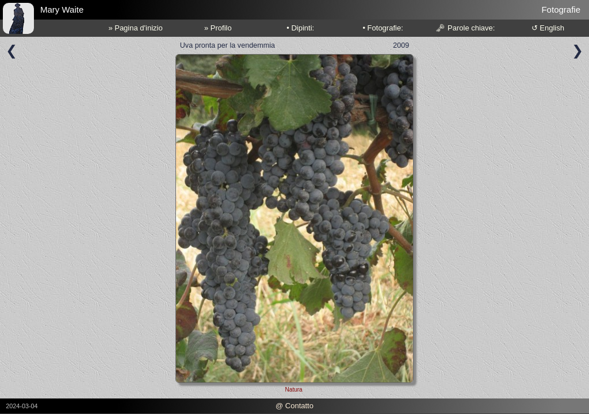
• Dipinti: (300, 28)
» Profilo (218, 28)
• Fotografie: (382, 28)
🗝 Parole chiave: (465, 28)
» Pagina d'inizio (135, 28)
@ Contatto (294, 405)
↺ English (547, 28)
